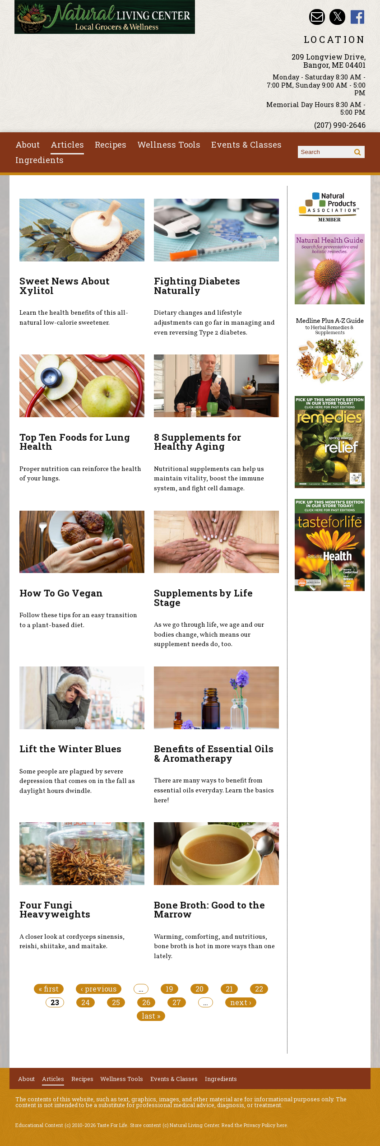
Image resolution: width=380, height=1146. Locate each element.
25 (116, 1002)
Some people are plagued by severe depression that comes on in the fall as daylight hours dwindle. (77, 781)
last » (151, 1015)
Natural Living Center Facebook (358, 17)
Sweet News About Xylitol (64, 286)
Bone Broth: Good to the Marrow (209, 910)
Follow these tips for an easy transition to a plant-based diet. (78, 620)
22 (259, 988)
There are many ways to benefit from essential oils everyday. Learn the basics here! (214, 790)
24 (85, 1002)
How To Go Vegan (61, 593)
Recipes (110, 144)
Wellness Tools (168, 144)
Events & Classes (246, 144)
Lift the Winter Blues (70, 748)
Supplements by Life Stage (203, 598)
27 (176, 1002)
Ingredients (39, 159)
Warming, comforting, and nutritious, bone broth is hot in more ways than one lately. (214, 946)
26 (146, 1002)
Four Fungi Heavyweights (54, 910)
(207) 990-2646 (340, 125)
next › (240, 1002)
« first (49, 988)
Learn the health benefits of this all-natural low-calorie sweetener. (73, 317)
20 (199, 988)
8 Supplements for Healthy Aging (197, 442)
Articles (67, 144)
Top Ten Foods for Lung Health (74, 442)
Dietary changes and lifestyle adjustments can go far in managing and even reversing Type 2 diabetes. (214, 322)
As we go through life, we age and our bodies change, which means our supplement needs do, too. (209, 634)
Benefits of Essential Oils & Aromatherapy (213, 753)
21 (229, 988)
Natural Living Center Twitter (337, 17)
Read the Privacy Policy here (254, 1125)
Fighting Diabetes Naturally (197, 286)
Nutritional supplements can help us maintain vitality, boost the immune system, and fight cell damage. (209, 479)
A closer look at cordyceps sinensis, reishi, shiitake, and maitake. (72, 941)
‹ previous (98, 988)
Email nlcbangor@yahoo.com (317, 17)
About (27, 144)
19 (169, 988)
